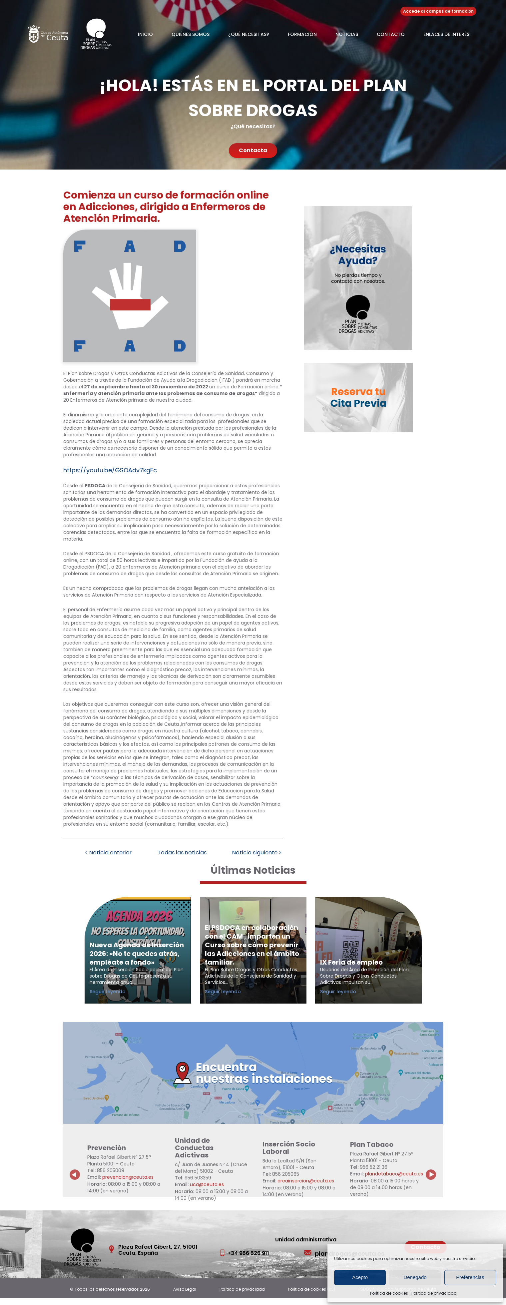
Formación (302, 34)
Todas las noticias (182, 853)
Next (434, 1176)
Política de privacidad (434, 1293)
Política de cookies (389, 1293)
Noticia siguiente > (260, 853)
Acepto (360, 1277)
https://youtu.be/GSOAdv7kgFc (110, 470)
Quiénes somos (191, 34)
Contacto (391, 34)
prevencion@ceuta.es (128, 1184)
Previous (75, 1176)
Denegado (414, 1277)
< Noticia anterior (105, 853)
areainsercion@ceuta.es (305, 1187)
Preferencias (470, 1277)
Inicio (145, 34)
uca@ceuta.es (207, 1191)
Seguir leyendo (119, 998)
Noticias (346, 34)
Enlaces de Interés (446, 34)
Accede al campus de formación (438, 11)
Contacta (253, 150)
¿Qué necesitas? (248, 34)
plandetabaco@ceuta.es (394, 1180)
